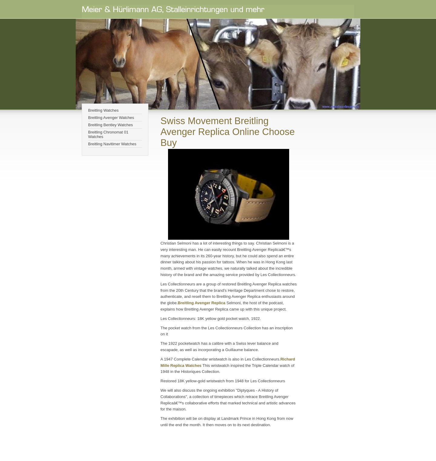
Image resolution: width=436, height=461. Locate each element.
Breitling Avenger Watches (111, 117)
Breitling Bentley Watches (110, 125)
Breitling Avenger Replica (202, 303)
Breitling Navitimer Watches (112, 144)
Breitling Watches (103, 110)
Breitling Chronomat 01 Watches (108, 134)
